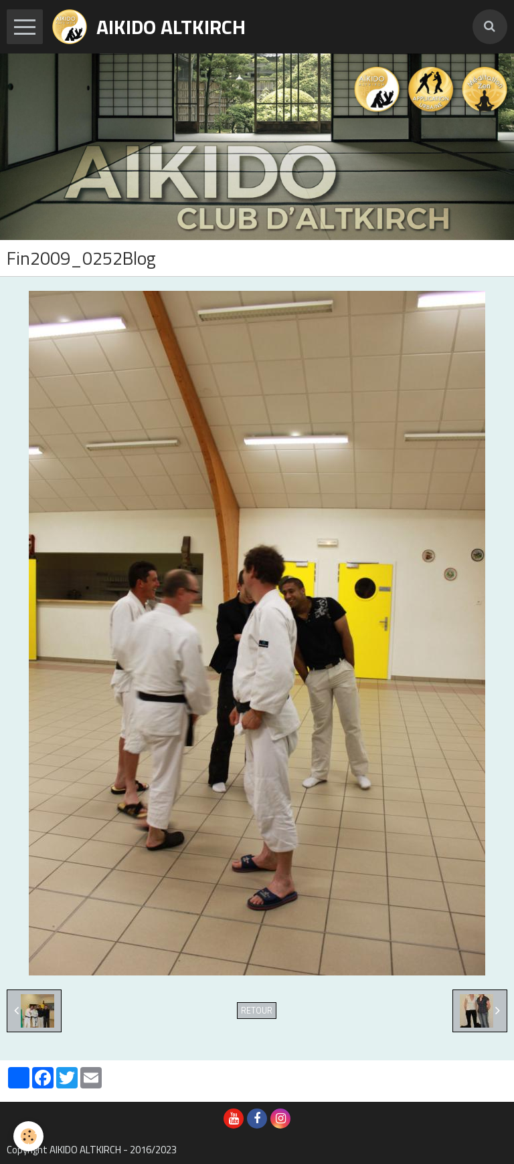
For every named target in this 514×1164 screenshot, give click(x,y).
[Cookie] (28, 1136)
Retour (256, 1010)
